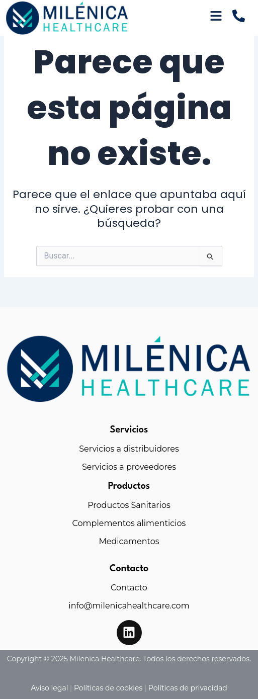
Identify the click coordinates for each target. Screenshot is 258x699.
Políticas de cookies (108, 687)
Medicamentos (129, 541)
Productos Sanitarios (129, 505)
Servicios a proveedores (129, 467)
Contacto (129, 587)
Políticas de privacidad (187, 687)
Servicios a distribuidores (129, 449)
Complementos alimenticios (129, 523)
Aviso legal (49, 687)
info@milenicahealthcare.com (128, 605)
